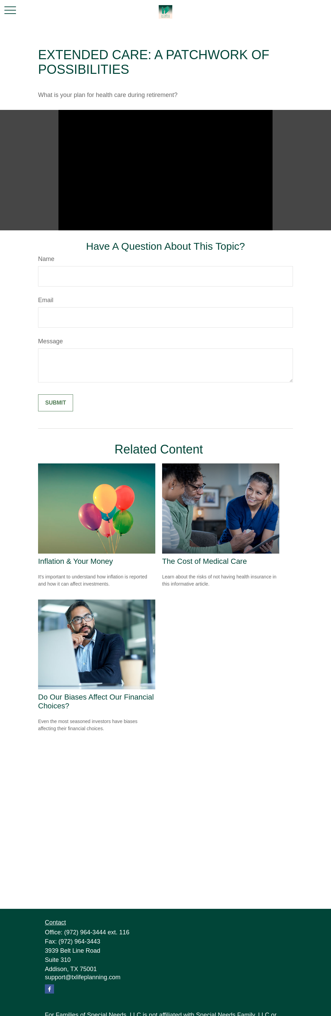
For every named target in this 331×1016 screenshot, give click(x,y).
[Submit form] (55, 402)
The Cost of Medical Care (204, 561)
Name (46, 259)
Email (45, 300)
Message (50, 341)
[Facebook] (49, 989)
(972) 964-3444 (85, 932)
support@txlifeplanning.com (82, 977)
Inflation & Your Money (75, 561)
